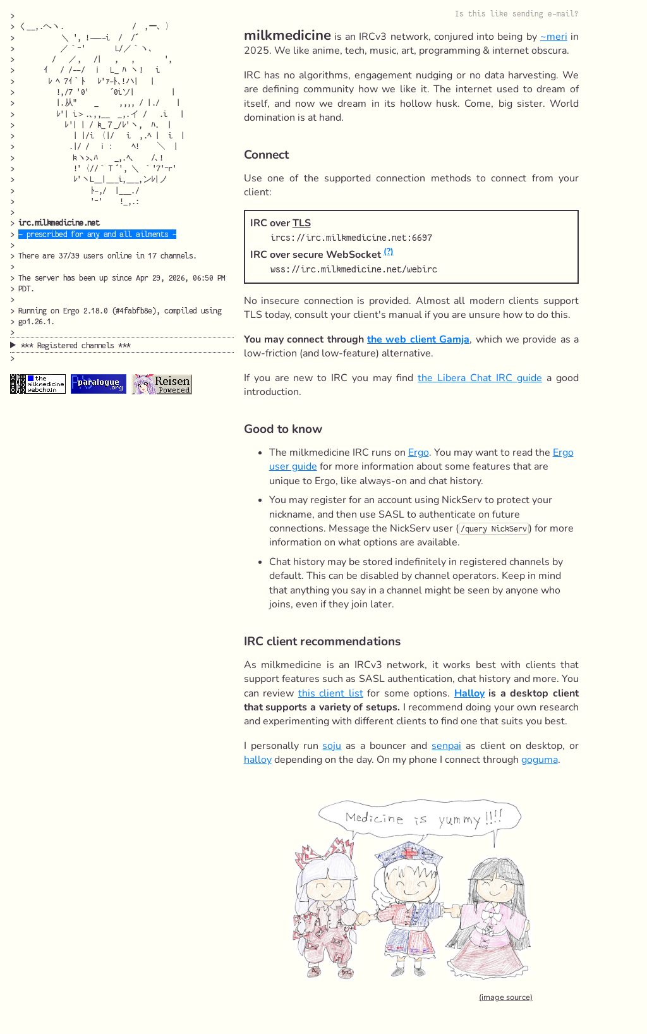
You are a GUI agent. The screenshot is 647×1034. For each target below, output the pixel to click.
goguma (539, 760)
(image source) (506, 997)
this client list (330, 693)
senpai (446, 746)
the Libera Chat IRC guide (480, 378)
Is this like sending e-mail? (517, 14)
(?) (389, 251)
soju (331, 746)
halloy (258, 760)
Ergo (418, 452)
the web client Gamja (418, 339)
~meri (553, 37)
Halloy (469, 693)
